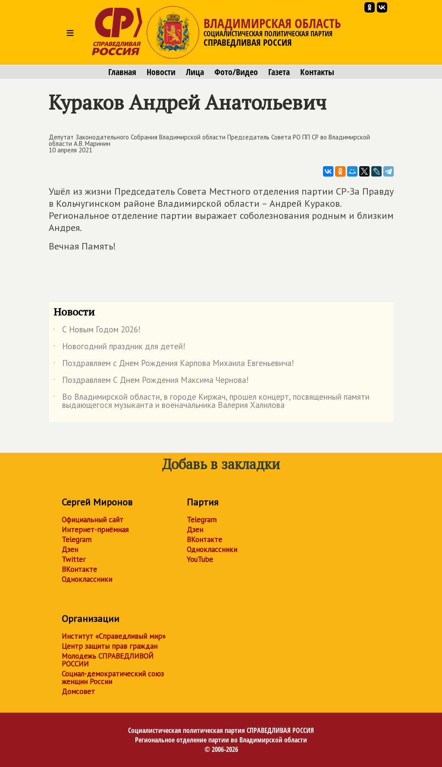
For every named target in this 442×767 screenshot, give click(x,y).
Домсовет (78, 691)
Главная (122, 72)
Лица (195, 72)
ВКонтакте (79, 569)
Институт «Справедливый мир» (114, 636)
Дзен (70, 549)
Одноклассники (87, 579)
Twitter (73, 559)
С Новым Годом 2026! (97, 331)
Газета (279, 72)
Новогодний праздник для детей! (119, 348)
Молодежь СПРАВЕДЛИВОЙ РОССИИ (108, 660)
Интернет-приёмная (95, 529)
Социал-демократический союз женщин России (113, 677)
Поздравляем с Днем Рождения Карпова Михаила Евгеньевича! (173, 364)
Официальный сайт (92, 520)
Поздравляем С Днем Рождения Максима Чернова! (151, 381)
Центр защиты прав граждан (109, 646)
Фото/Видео (236, 72)
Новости (161, 72)
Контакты (317, 72)
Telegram (76, 539)
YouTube (200, 559)
